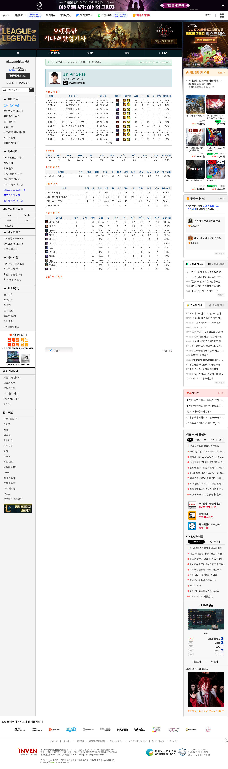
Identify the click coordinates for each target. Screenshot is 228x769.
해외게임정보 (10, 467)
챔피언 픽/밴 (10, 316)
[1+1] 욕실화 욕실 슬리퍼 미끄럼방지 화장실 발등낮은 (206, 405)
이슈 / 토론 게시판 (13, 174)
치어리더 (8, 440)
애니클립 (8, 445)
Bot (26, 220)
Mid (9, 220)
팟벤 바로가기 (11, 419)
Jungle (27, 215)
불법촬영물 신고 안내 (137, 741)
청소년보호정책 (116, 741)
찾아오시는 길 (158, 741)
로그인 (208, 15)
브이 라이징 (9, 488)
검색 (31, 90)
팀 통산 (7, 305)
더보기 (108, 143)
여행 (6, 451)
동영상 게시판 (11, 249)
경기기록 (8, 294)
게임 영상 (8, 462)
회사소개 (54, 741)
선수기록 (8, 300)
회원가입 (10, 83)
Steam (7, 472)
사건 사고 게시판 (12, 179)
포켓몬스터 (9, 478)
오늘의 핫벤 (9, 383)
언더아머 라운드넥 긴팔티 (199, 411)
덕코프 (7, 494)
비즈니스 (67, 741)
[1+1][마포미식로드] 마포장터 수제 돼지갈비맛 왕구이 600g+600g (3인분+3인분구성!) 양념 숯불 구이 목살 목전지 (206, 399)
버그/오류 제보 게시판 (14, 132)
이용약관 (80, 741)
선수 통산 (8, 310)
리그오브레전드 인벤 (17, 61)
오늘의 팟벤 (9, 388)
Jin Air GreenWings (54, 176)
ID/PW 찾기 (24, 83)
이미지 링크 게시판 (13, 184)
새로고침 (218, 254)
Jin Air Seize (102, 100)
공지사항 (173, 741)
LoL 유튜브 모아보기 (14, 238)
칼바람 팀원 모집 (13, 274)
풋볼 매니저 (9, 483)
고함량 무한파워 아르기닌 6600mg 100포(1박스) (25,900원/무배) (206, 417)
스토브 (7, 456)
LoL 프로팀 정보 (11, 326)
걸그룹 (7, 435)
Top (9, 215)
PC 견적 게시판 (11, 399)
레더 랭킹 (8, 321)
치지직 (7, 424)
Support (9, 225)
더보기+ (221, 198)
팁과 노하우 (9, 121)
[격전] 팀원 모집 (12, 280)
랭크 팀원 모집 (12, 269)
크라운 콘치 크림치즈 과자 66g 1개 (203, 423)
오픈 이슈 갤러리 (12, 377)
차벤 (6, 429)
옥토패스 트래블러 (13, 499)
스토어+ (221, 72)
